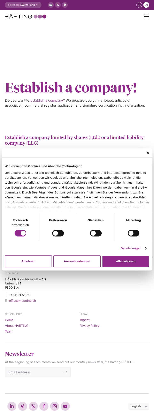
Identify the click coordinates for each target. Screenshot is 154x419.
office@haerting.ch (22, 301)
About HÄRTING (16, 326)
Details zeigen (131, 248)
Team (9, 331)
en (146, 5)
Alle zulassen (126, 261)
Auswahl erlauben (77, 261)
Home (9, 320)
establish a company (46, 100)
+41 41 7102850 (19, 295)
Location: (14, 5)
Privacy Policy (89, 326)
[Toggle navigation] (147, 16)
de (139, 5)
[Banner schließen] (147, 152)
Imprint (84, 320)
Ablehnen (28, 261)
